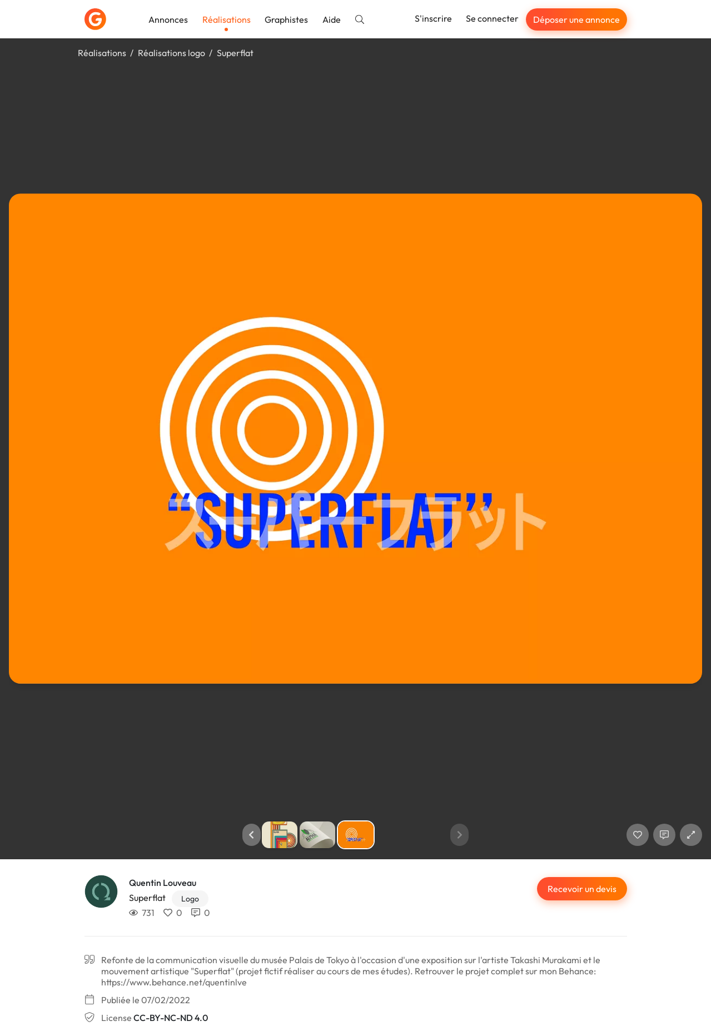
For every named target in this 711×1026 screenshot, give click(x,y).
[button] (251, 835)
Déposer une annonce (576, 19)
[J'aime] (638, 835)
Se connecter (492, 18)
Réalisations (226, 19)
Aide (331, 19)
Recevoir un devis (582, 888)
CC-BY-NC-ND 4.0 (170, 1017)
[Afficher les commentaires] (664, 835)
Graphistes (286, 19)
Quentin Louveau (162, 882)
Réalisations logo (171, 52)
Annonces (168, 19)
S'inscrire (433, 18)
